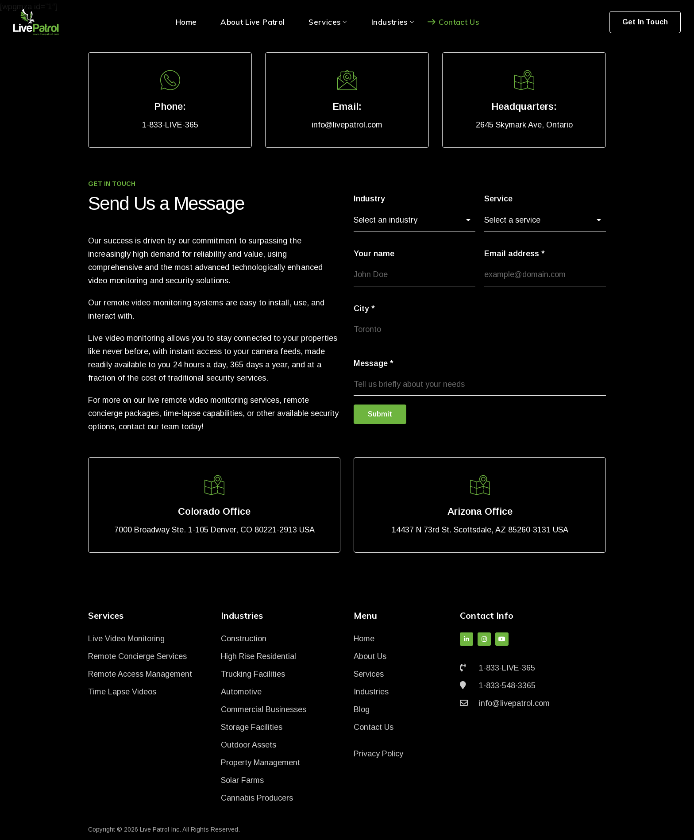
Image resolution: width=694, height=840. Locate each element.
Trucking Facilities (253, 674)
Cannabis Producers (257, 798)
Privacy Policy (378, 753)
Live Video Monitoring (126, 638)
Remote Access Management (140, 674)
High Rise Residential (258, 656)
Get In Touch (645, 22)
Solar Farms (242, 780)
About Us (370, 656)
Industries (371, 691)
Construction (243, 638)
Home (364, 638)
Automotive (241, 691)
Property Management (260, 762)
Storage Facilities (251, 727)
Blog (362, 709)
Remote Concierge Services (137, 656)
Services (369, 674)
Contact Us (373, 727)
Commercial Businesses (263, 709)
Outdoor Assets (248, 744)
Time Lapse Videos (122, 691)
